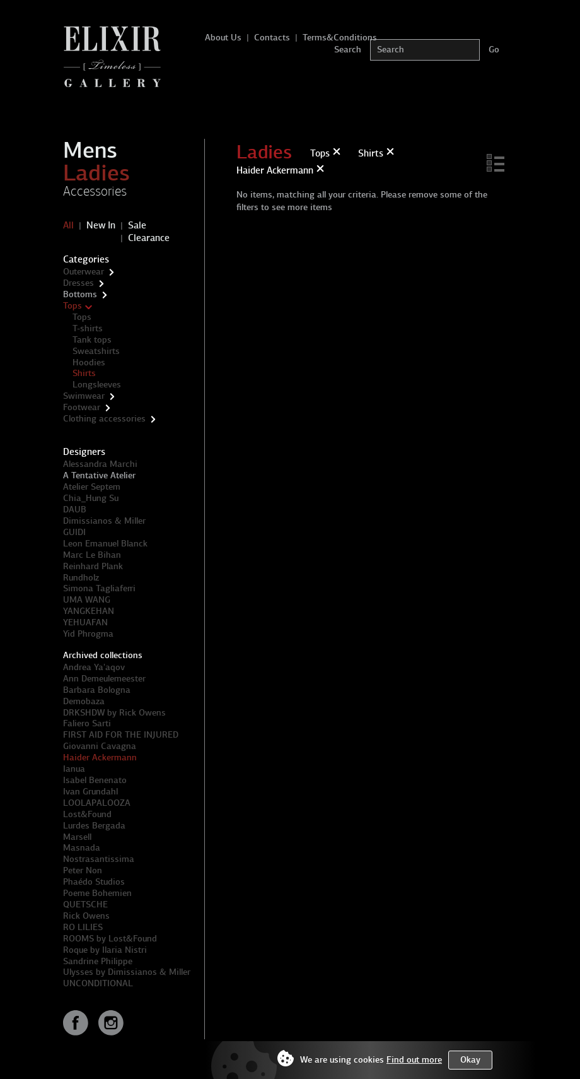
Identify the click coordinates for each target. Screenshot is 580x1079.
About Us (223, 37)
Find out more (414, 1059)
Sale (137, 225)
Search (347, 49)
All (68, 225)
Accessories (95, 191)
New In (100, 225)
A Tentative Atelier (99, 475)
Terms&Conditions (340, 37)
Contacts (272, 37)
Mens (90, 150)
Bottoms (80, 294)
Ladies (96, 173)
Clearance (149, 238)
